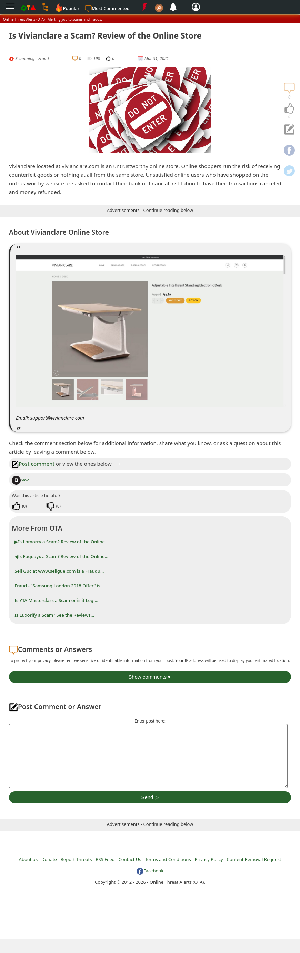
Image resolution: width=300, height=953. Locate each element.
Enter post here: (150, 721)
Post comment (33, 463)
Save (20, 479)
